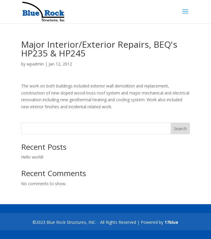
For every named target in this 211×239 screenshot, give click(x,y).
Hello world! (32, 157)
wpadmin (35, 64)
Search (180, 128)
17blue (171, 222)
